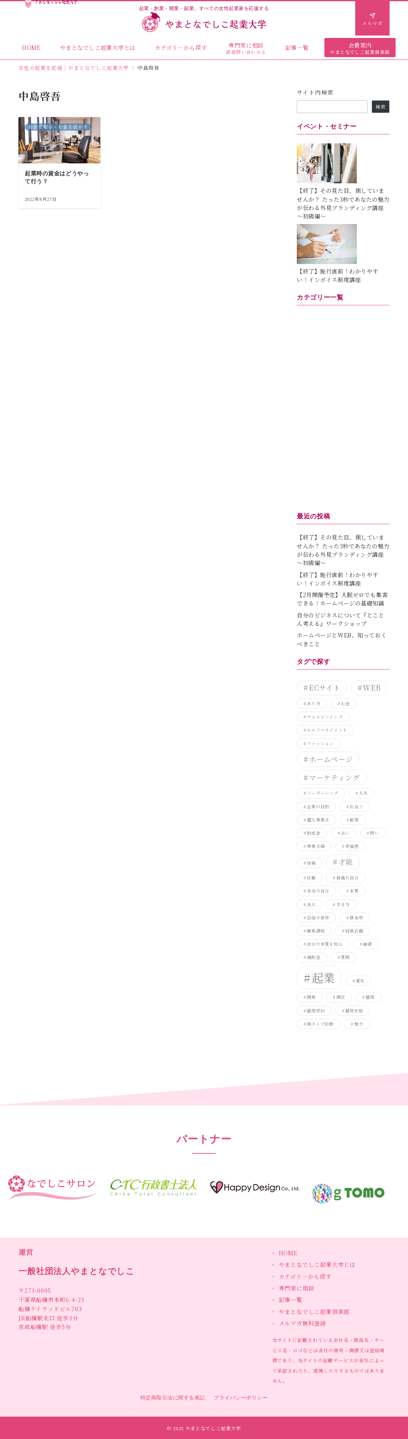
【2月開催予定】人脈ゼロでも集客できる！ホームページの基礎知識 (342, 599)
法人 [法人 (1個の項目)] (311, 904)
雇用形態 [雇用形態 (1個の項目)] (354, 1011)
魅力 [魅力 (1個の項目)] (358, 1024)
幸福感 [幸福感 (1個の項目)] (352, 846)
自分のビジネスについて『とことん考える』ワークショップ (340, 619)
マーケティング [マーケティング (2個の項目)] (334, 777)
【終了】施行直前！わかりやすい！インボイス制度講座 (337, 275)
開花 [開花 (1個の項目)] (340, 997)
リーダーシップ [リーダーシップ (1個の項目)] (322, 793)
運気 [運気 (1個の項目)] (360, 981)
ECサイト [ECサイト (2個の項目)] (324, 688)
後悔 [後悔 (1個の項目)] (311, 863)
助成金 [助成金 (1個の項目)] (313, 833)
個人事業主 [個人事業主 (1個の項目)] (318, 820)
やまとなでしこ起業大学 (213, 1428)
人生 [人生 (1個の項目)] (363, 793)
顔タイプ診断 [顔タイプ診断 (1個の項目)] (320, 1024)
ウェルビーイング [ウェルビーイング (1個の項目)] (325, 717)
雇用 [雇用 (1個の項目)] (370, 997)
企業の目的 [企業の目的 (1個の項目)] (318, 807)
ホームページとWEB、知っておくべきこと (341, 639)
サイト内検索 (315, 92)
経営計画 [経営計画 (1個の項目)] (354, 931)
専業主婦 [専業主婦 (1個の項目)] (316, 846)
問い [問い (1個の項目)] (374, 833)
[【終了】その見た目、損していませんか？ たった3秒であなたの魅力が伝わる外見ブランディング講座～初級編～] (343, 163)
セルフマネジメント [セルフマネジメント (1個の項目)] (327, 730)
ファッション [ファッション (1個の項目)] (320, 743)
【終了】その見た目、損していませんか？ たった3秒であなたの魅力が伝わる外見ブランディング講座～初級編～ (343, 203)
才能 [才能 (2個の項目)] (345, 862)
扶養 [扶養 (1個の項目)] (311, 878)
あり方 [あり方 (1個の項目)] (313, 704)
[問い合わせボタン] (372, 18)
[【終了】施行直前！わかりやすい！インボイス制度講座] (343, 244)
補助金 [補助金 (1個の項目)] (313, 957)
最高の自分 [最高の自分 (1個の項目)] (347, 878)
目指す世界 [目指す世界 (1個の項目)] (318, 918)
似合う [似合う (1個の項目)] (356, 807)
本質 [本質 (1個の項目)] (354, 891)
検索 (381, 106)
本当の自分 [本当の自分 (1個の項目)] (318, 891)
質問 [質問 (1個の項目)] (345, 957)
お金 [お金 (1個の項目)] (345, 704)
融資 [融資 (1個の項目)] (367, 944)
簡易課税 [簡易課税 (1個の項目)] (316, 931)
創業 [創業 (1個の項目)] (354, 820)
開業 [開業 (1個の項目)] (311, 997)
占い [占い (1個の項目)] (345, 833)
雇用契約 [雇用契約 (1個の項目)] (316, 1011)
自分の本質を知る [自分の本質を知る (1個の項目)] (325, 944)
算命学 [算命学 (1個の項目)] (356, 918)
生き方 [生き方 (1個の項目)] (343, 904)
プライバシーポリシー (241, 1398)
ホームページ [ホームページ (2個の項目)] (331, 759)
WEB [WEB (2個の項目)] (371, 688)
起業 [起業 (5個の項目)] (323, 977)
